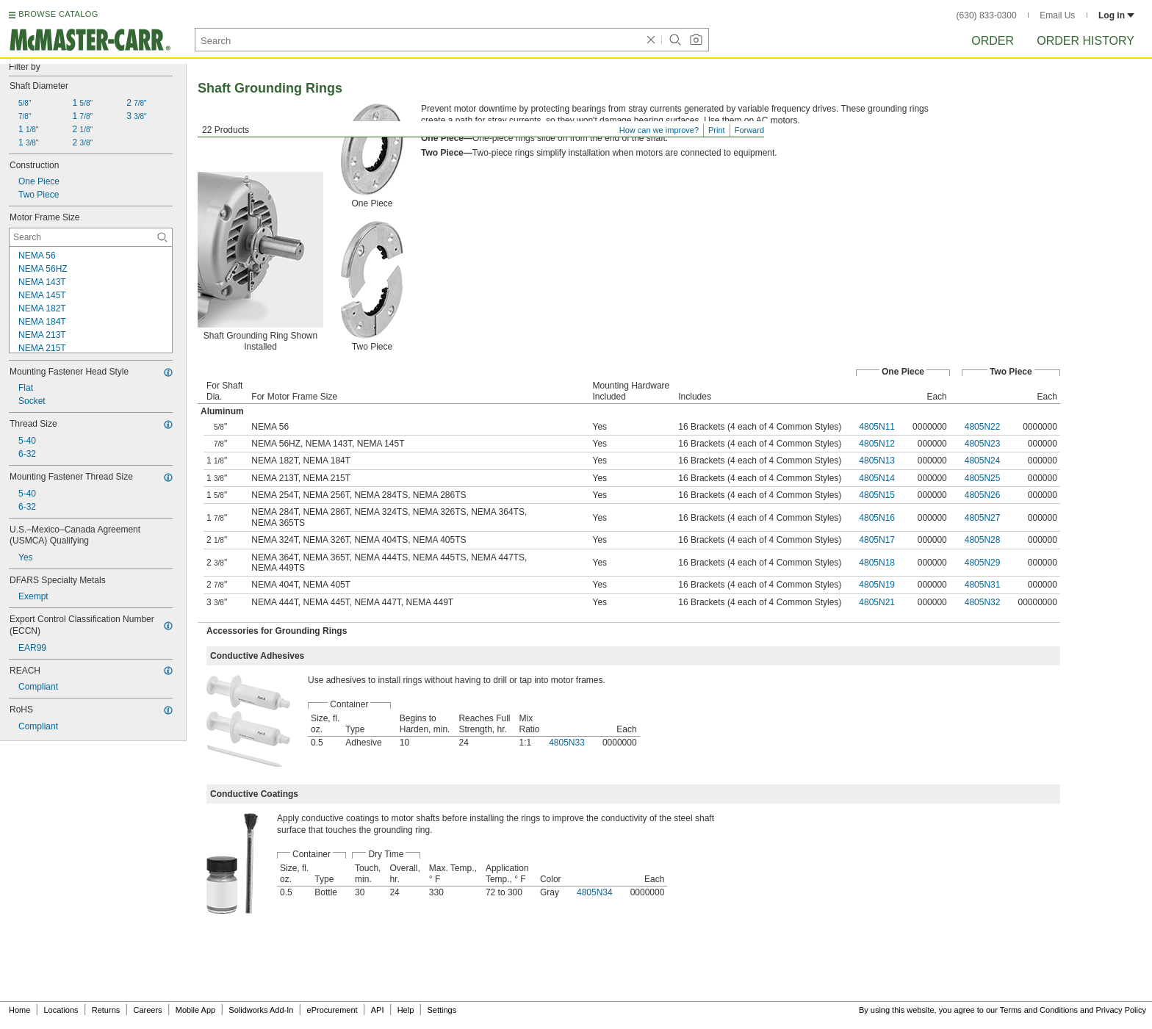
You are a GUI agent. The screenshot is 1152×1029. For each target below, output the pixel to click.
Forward (749, 130)
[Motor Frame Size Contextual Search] (91, 237)
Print (716, 130)
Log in (1116, 15)
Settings (441, 1009)
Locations (61, 1009)
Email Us (1057, 15)
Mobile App (195, 1009)
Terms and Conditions (1039, 1009)
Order (992, 41)
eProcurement (332, 1009)
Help (405, 1009)
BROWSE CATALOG (58, 14)
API (377, 1009)
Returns (106, 1009)
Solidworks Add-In (260, 1009)
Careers (147, 1009)
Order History (1085, 41)
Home (19, 1009)
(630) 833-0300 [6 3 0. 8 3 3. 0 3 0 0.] (987, 15)
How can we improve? (659, 130)
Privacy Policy (1121, 1009)
